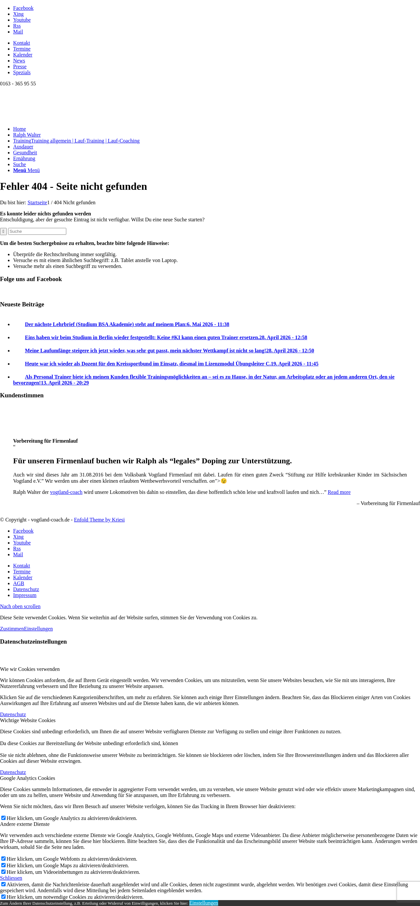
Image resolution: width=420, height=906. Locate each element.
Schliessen (11, 878)
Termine (22, 49)
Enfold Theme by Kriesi (99, 519)
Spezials (22, 72)
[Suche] (19, 164)
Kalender (22, 54)
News (19, 60)
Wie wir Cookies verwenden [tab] (30, 669)
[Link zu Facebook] (23, 8)
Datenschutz (13, 714)
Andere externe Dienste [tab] (25, 824)
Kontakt (21, 43)
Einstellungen (38, 628)
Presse (20, 66)
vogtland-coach (66, 492)
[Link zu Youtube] (22, 20)
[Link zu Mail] (18, 31)
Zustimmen (12, 628)
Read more (339, 492)
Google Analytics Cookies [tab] (27, 778)
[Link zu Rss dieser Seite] (17, 26)
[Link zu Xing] (18, 14)
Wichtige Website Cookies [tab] (27, 720)
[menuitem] (216, 43)
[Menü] (26, 170)
